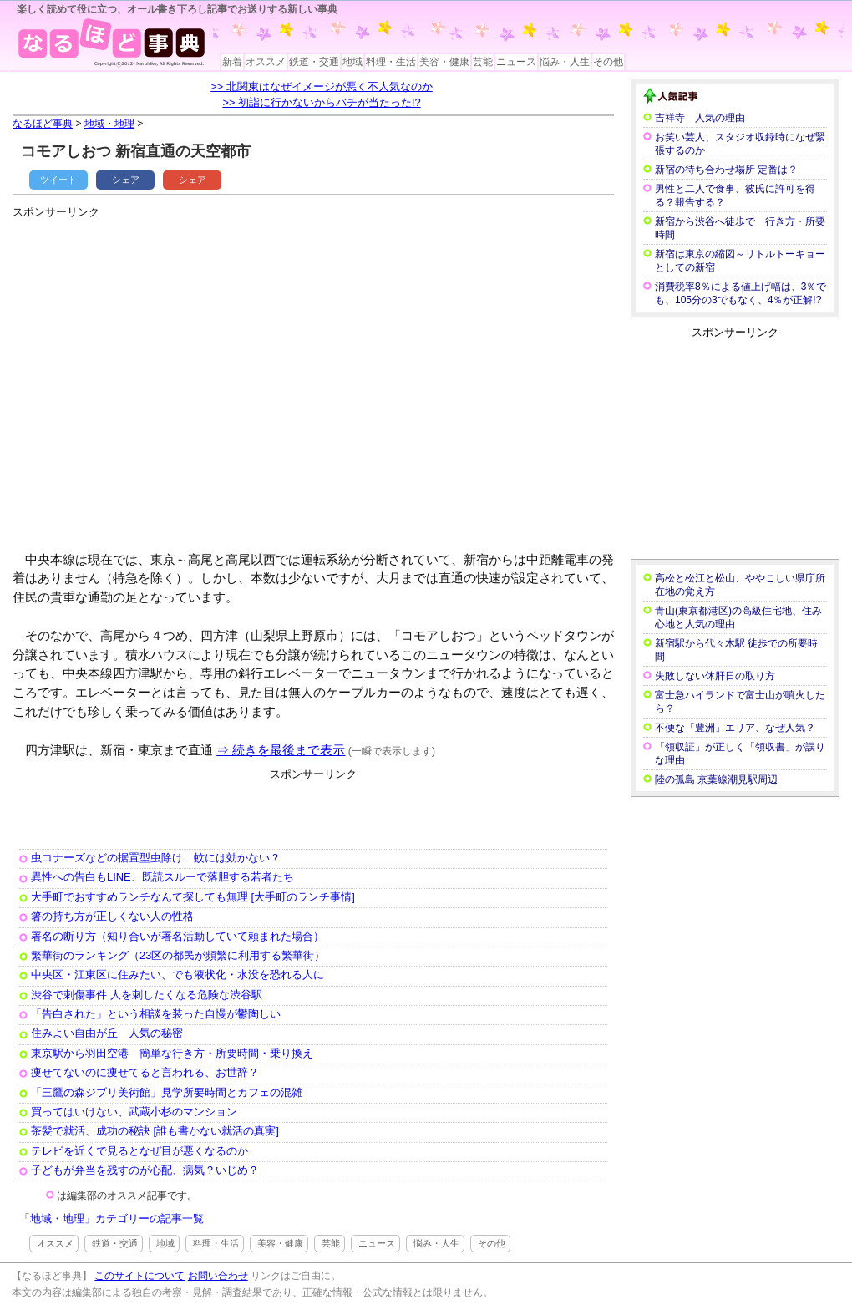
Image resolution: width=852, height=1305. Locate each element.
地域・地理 (109, 123)
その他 (608, 62)
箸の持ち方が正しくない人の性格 (112, 916)
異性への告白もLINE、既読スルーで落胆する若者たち (162, 877)
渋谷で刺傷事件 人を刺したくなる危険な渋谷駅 (146, 994)
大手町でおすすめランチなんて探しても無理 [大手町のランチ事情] (193, 897)
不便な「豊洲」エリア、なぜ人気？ (735, 728)
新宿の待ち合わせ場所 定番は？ (726, 169)
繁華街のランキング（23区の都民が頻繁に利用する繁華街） (178, 955)
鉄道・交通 (314, 62)
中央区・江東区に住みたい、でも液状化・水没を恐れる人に (177, 974)
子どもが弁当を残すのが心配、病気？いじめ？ (145, 1170)
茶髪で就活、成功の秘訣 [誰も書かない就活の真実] (155, 1131)
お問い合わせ (218, 1276)
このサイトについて (139, 1276)
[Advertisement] (156, 378)
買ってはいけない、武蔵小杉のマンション (134, 1111)
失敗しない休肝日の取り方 (715, 676)
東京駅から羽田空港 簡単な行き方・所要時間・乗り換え (172, 1053)
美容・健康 (444, 62)
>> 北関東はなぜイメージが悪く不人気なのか (321, 86)
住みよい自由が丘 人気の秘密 (107, 1033)
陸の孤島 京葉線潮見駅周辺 (716, 779)
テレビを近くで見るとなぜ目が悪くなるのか (139, 1151)
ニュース (516, 62)
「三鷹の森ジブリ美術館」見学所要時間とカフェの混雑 (166, 1092)
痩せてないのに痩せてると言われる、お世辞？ (145, 1072)
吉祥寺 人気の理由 (700, 118)
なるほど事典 (43, 123)
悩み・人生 (565, 62)
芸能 (483, 62)
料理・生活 (391, 62)
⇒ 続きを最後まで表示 (280, 750)
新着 (232, 62)
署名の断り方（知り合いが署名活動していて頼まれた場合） (177, 936)
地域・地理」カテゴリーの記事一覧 (117, 1218)
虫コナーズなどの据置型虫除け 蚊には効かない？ (156, 857)
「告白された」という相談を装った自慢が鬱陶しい (156, 1014)
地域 (352, 62)
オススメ (266, 62)
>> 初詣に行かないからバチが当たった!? (321, 102)
